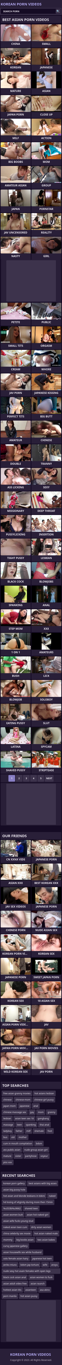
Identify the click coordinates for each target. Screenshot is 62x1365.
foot (50, 1130)
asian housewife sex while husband (22, 1252)
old (13, 1137)
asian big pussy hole (14, 1189)
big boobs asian (25, 1239)
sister (18, 1156)
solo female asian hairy (15, 1258)
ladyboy (7, 1130)
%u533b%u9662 (12, 1208)
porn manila (10, 1296)
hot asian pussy (29, 1296)
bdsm (39, 1143)
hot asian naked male (46, 1233)
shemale (39, 1130)
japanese (24, 1105)
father (19, 1130)
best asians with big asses (43, 1183)
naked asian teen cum (15, 1227)
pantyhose (31, 1156)
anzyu (54, 1264)
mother (23, 1137)
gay (32, 1112)
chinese (7, 1099)
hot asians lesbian (44, 1093)
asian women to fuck (41, 1277)
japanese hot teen (42, 1258)
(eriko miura (10, 1264)
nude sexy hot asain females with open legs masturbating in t (27, 1271)
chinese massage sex (14, 1112)
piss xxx (7, 1162)
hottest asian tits (12, 1289)
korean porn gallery (14, 1183)
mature (7, 1156)
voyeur (44, 1156)
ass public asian (11, 1149)
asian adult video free (15, 1283)
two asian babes (46, 1239)
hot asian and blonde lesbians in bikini (24, 1195)
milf (28, 1130)
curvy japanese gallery (15, 1246)
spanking (31, 1124)
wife (45, 1264)
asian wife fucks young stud (18, 1220)
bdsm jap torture (30, 1264)
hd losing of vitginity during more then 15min (28, 1202)
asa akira (44, 1289)
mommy (7, 1239)
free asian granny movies (17, 1093)
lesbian (7, 1118)
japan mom (9, 1105)
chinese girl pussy (44, 1099)
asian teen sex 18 (24, 1118)
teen (19, 1124)
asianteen (30, 1289)
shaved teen (31, 1208)
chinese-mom (23, 1099)
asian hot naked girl (37, 1214)
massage (8, 1124)
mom (41, 1112)
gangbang (43, 1118)
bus (5, 1137)
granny (51, 1112)
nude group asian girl (36, 1149)
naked (52, 1195)
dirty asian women (41, 1227)
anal (35, 1105)
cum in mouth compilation (17, 1143)
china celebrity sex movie (16, 1233)
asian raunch (37, 1283)
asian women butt (13, 1214)
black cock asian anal (14, 1277)
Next (49, 778)
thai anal (44, 1124)
